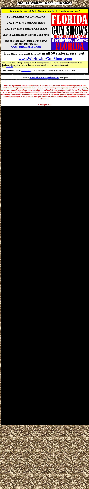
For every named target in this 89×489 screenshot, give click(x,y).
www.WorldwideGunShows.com (45, 58)
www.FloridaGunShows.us (26, 46)
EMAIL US (9, 67)
